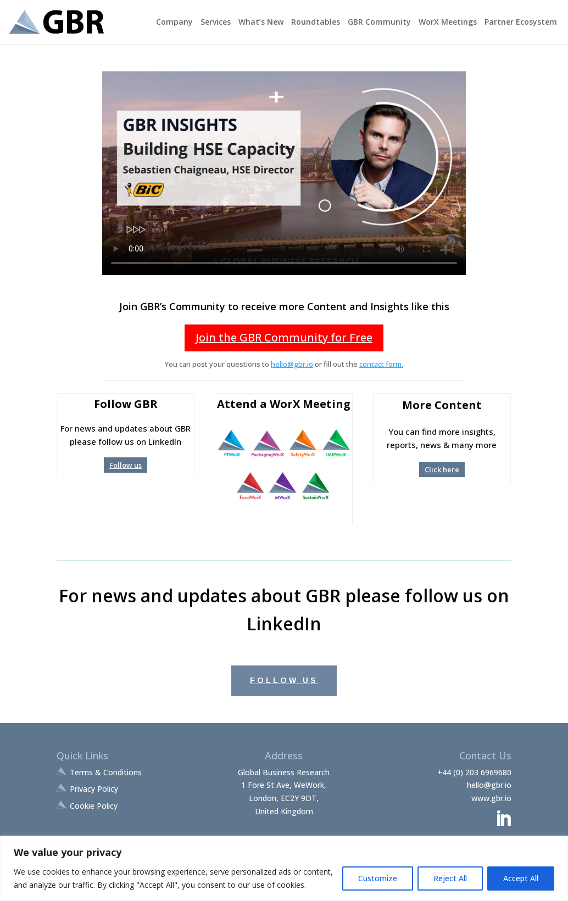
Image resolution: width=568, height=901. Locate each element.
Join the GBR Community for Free (284, 337)
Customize (377, 878)
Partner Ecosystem (521, 22)
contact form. (381, 364)
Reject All (450, 878)
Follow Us (284, 680)
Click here (442, 469)
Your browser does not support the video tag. (284, 173)
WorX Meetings (448, 22)
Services (216, 22)
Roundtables (315, 22)
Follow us (125, 465)
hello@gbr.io (292, 364)
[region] (284, 868)
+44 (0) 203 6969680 (474, 772)
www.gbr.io (491, 798)
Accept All (520, 878)
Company (174, 22)
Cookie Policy (94, 806)
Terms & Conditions (106, 772)
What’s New (260, 22)
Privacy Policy (94, 789)
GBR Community (379, 22)
